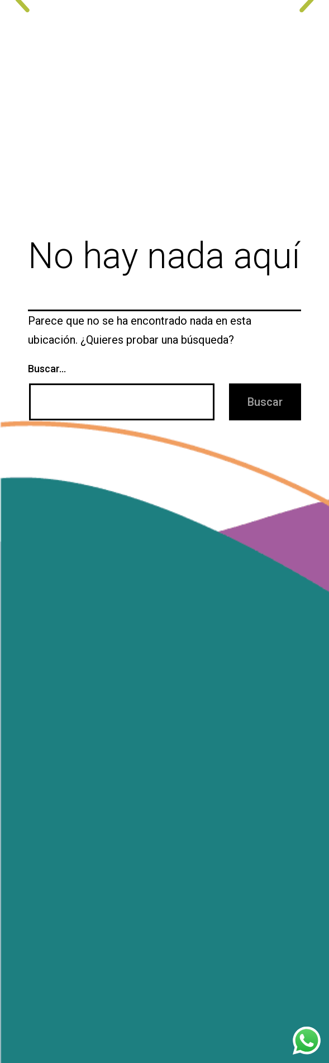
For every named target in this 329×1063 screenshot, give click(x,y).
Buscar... (47, 368)
